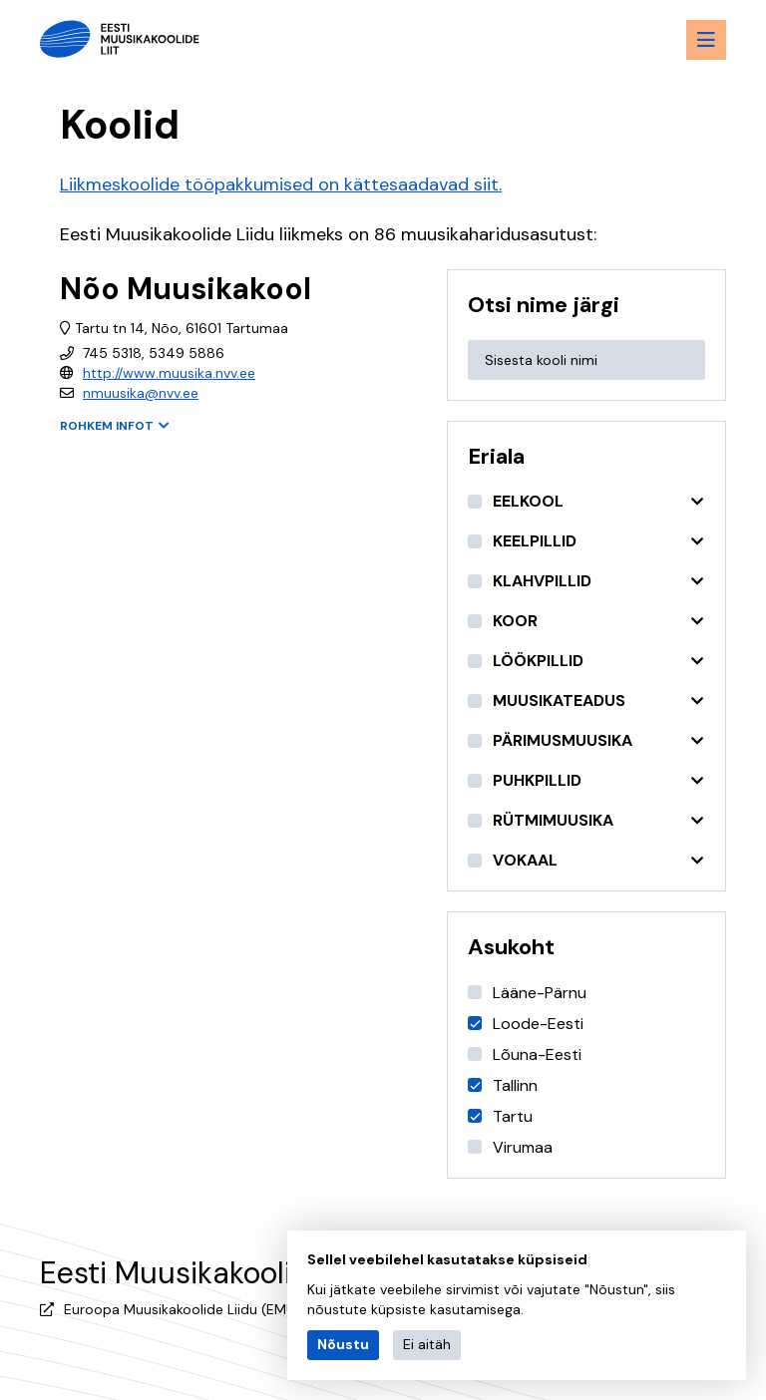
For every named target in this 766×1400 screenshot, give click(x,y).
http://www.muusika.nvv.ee (169, 373)
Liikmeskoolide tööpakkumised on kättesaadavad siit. (281, 184)
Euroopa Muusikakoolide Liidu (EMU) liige (197, 1309)
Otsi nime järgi (543, 304)
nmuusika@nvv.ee (140, 393)
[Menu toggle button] (706, 40)
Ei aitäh (427, 1344)
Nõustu (343, 1344)
